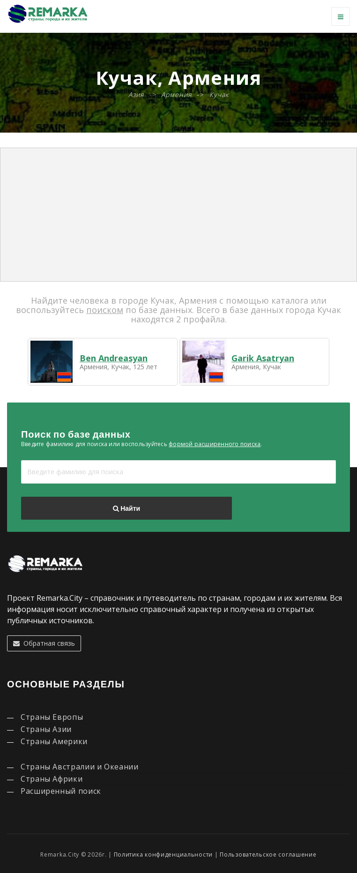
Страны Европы (52, 717)
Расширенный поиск (61, 791)
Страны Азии (46, 729)
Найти (126, 508)
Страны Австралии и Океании (80, 766)
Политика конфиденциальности (163, 854)
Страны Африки (51, 779)
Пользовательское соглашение (268, 854)
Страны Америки (54, 741)
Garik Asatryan (262, 358)
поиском (104, 309)
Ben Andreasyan (114, 358)
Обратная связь (44, 643)
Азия (136, 94)
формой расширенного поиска (214, 444)
